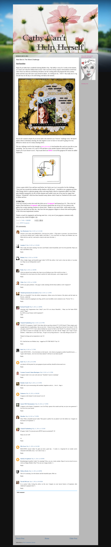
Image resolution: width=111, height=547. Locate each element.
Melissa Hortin (24, 471)
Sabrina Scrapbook (25, 458)
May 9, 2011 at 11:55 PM (35, 383)
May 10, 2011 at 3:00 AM (32, 393)
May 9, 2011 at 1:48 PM (36, 307)
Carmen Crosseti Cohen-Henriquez (30, 372)
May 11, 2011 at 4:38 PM (37, 458)
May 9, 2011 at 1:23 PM (45, 292)
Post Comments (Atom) (29, 542)
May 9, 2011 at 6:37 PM (38, 323)
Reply (21, 239)
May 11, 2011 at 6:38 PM (35, 471)
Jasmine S (23, 245)
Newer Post (20, 538)
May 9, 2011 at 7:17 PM (29, 349)
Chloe (22, 282)
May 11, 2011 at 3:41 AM (32, 446)
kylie (21, 361)
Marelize (22, 416)
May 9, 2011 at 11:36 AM (32, 245)
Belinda (22, 257)
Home (47, 538)
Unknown (23, 393)
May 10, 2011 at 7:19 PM (41, 404)
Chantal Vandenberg (26, 323)
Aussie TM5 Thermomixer (27, 404)
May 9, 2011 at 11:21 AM (35, 231)
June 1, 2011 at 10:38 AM (36, 481)
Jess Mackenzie (24, 231)
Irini (21, 349)
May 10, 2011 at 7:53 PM (32, 416)
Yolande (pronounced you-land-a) (29, 292)
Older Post (73, 538)
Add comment (20, 492)
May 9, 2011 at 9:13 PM (30, 361)
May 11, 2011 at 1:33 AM (38, 428)
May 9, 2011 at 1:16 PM (30, 282)
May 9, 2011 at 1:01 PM (31, 257)
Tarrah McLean (24, 481)
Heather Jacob (24, 383)
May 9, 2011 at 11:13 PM (46, 372)
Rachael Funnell (24, 307)
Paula (22, 270)
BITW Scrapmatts (24, 223)
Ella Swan (23, 446)
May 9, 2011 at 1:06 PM (30, 270)
